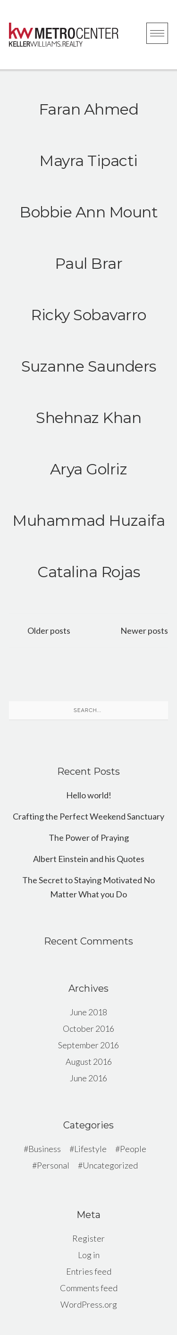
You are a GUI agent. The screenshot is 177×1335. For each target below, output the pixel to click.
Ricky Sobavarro (88, 315)
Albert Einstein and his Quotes (88, 859)
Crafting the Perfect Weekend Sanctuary (88, 816)
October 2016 (88, 1028)
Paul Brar (89, 263)
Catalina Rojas (88, 572)
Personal (53, 1165)
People (133, 1149)
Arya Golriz (88, 469)
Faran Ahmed (89, 109)
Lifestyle (90, 1149)
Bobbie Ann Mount (88, 212)
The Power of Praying (89, 837)
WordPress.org (88, 1304)
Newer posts (144, 630)
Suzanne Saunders (88, 366)
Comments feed (89, 1288)
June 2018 (88, 1012)
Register (88, 1238)
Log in (89, 1255)
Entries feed (88, 1271)
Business (44, 1149)
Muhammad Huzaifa (88, 520)
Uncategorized (110, 1165)
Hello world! (88, 795)
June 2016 (88, 1078)
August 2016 (89, 1061)
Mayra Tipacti (88, 160)
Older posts (48, 630)
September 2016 (88, 1045)
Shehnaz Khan (88, 417)
